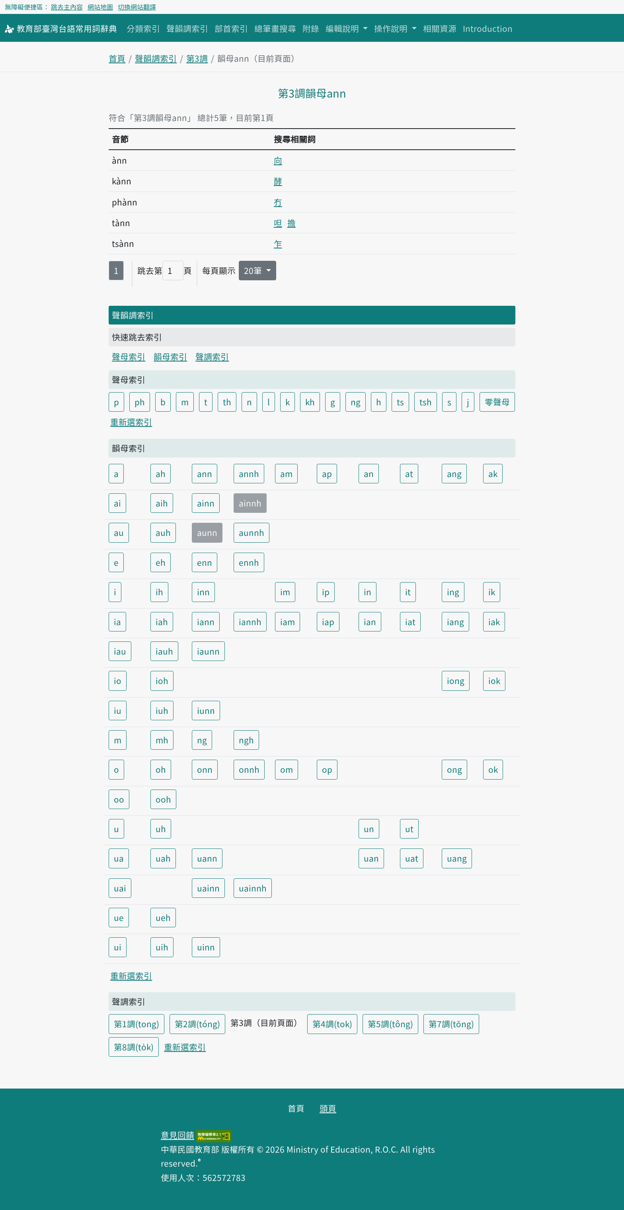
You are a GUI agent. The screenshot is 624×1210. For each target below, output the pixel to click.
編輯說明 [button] (343, 28)
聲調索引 (212, 356)
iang (455, 621)
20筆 (254, 270)
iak (494, 621)
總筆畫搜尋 (275, 28)
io (117, 680)
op (327, 769)
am (286, 473)
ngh (246, 740)
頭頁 (328, 1108)
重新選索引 (131, 422)
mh (162, 740)
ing (453, 592)
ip (326, 592)
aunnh (251, 532)
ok (493, 769)
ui (117, 947)
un (369, 829)
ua (119, 858)
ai (117, 503)
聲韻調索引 (187, 28)
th (227, 402)
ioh (162, 680)
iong (455, 680)
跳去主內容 (67, 7)
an (369, 473)
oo (119, 799)
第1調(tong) (136, 1024)
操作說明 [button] (392, 28)
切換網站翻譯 (137, 7)
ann (204, 473)
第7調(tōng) (451, 1024)
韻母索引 (170, 356)
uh (161, 829)
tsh (425, 402)
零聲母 (497, 402)
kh (310, 402)
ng (356, 402)
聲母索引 (128, 356)
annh (249, 473)
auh (163, 532)
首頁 (117, 58)
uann (207, 858)
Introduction (488, 28)
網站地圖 (100, 7)
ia (117, 621)
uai (120, 888)
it (408, 592)
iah (162, 621)
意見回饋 (177, 1135)
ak (492, 473)
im (285, 592)
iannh (250, 621)
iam (287, 621)
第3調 (197, 58)
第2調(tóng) (197, 1024)
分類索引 (143, 28)
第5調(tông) (390, 1024)
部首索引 (231, 28)
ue (119, 917)
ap (327, 473)
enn (204, 562)
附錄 (310, 28)
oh (161, 769)
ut (409, 829)
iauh (164, 651)
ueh (163, 917)
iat (410, 621)
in (367, 592)
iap (328, 621)
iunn (206, 710)
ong (454, 769)
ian (370, 621)
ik (491, 592)
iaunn (208, 651)
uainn (208, 888)
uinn (206, 947)
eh (161, 562)
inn (203, 592)
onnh (249, 769)
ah (161, 473)
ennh (249, 562)
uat (411, 858)
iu (117, 710)
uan (371, 858)
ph (140, 402)
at (409, 473)
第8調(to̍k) (134, 1047)
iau (120, 651)
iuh (162, 710)
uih (162, 947)
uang (457, 858)
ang (454, 473)
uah (163, 858)
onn (205, 769)
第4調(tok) (332, 1024)
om (286, 769)
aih (162, 503)
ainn (205, 503)
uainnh (253, 888)
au (119, 532)
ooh (163, 799)
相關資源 (439, 28)
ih (159, 592)
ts (400, 402)
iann (205, 621)
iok (494, 680)
